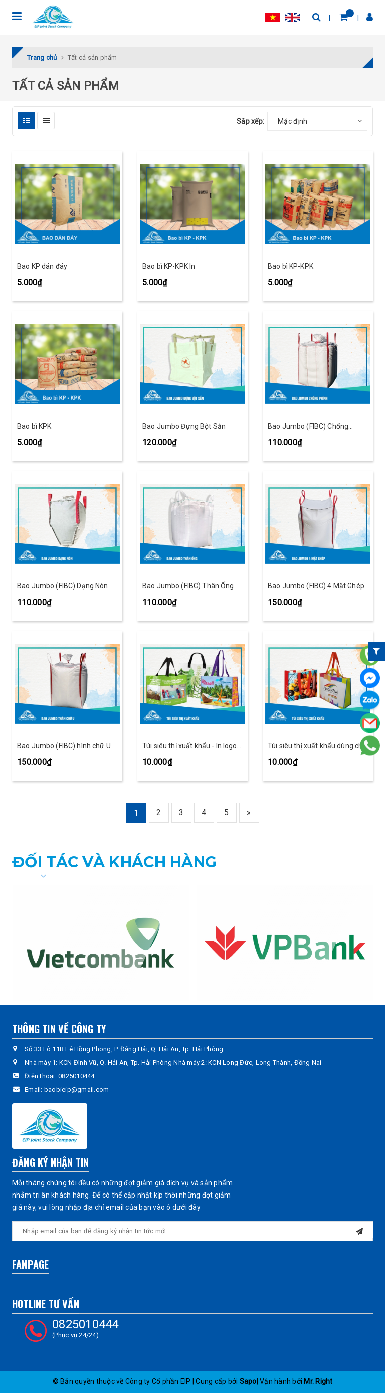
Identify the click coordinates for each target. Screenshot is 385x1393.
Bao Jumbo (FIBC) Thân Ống (188, 586)
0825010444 (76, 1076)
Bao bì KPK (34, 426)
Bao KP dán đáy (42, 266)
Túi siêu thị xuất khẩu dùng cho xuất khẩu (317, 746)
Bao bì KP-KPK (290, 266)
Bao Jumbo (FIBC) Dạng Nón (62, 586)
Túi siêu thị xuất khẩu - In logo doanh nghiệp (189, 746)
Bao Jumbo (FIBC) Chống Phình (308, 427)
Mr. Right (318, 1381)
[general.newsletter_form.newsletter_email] (192, 1231)
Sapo (248, 1381)
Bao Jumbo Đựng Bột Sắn (184, 426)
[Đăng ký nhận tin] (359, 1230)
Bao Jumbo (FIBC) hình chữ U (64, 746)
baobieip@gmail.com (76, 1089)
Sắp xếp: (250, 121)
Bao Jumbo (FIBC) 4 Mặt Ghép (316, 586)
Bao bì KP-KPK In (168, 266)
